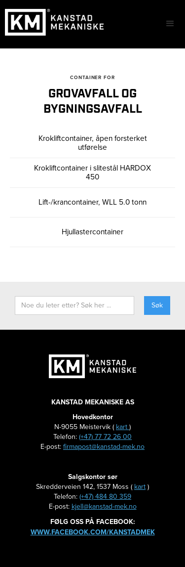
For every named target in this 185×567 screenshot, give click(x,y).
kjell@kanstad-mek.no (104, 506)
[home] (52, 22)
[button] (170, 24)
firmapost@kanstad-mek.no (104, 446)
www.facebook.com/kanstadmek (93, 532)
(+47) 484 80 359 (105, 496)
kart (122, 427)
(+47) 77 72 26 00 (105, 437)
